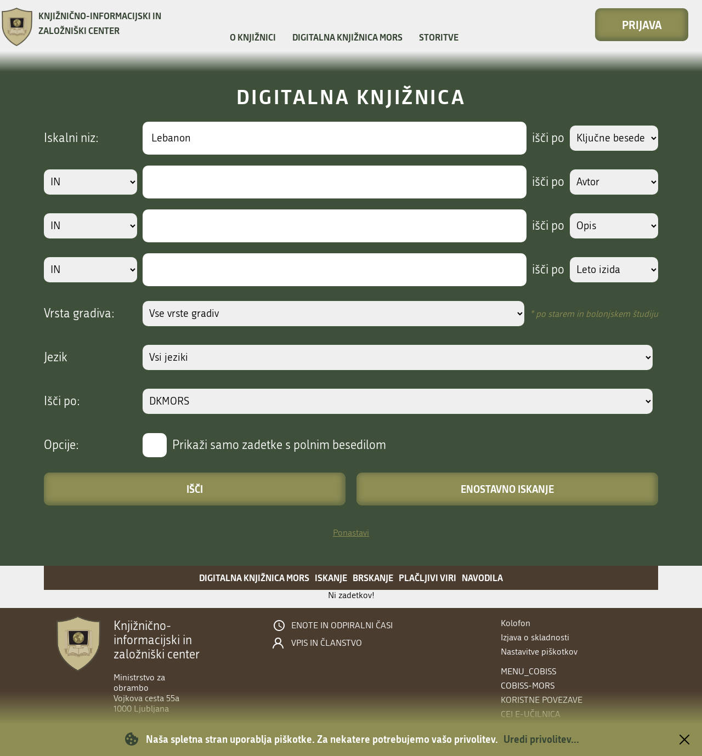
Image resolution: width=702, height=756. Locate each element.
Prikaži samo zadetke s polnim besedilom (279, 445)
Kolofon (515, 623)
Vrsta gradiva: (79, 313)
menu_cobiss (528, 671)
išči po (545, 138)
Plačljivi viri (427, 577)
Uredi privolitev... (541, 739)
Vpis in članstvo (326, 643)
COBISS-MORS (527, 685)
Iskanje (331, 577)
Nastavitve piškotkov (539, 651)
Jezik (55, 357)
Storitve (438, 37)
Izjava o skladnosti (535, 637)
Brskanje (373, 577)
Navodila (482, 577)
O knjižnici (253, 37)
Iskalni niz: (71, 138)
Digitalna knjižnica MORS (347, 37)
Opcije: (61, 445)
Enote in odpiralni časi (342, 625)
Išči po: (62, 401)
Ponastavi (351, 532)
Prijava (642, 24)
